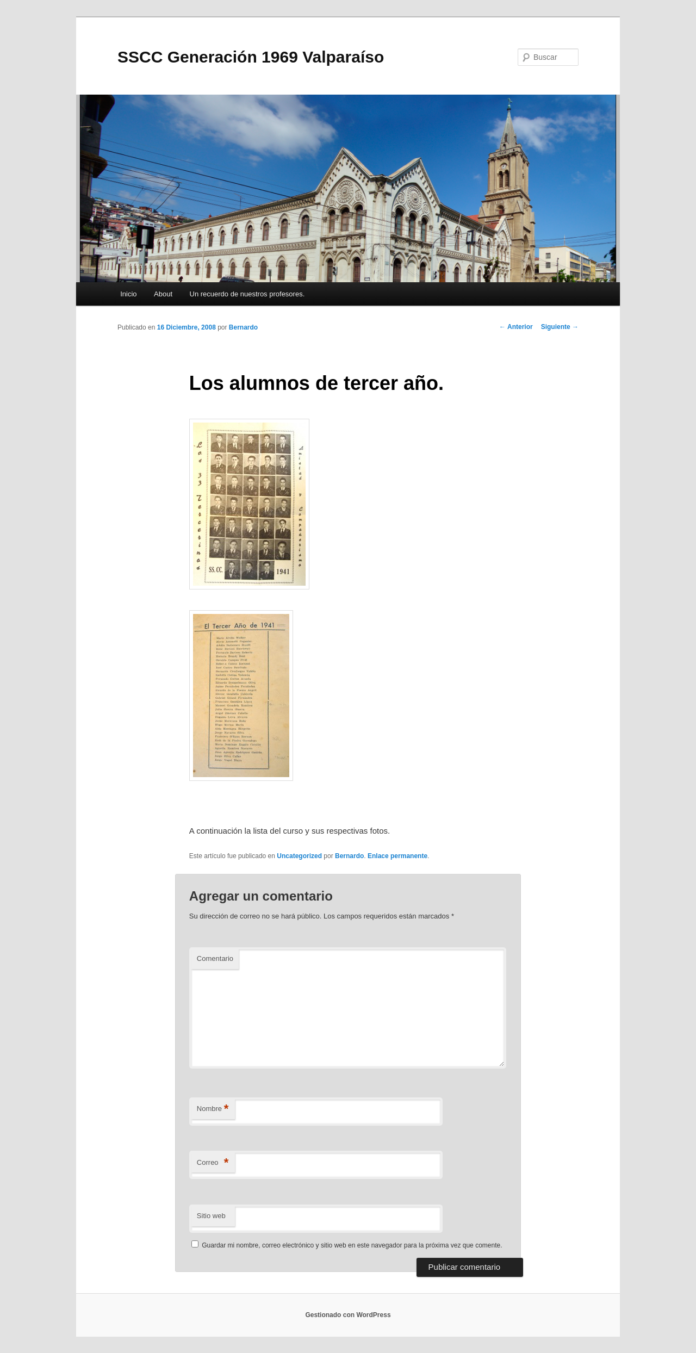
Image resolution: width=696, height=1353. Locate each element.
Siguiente (560, 327)
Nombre (213, 1109)
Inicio (128, 294)
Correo (213, 1163)
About (163, 294)
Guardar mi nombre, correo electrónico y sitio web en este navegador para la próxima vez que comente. (352, 1245)
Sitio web (211, 1216)
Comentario (215, 958)
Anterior (516, 327)
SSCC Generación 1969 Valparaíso (250, 57)
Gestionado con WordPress (347, 1315)
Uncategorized (299, 856)
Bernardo (243, 327)
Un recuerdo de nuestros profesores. (247, 294)
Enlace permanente (397, 856)
